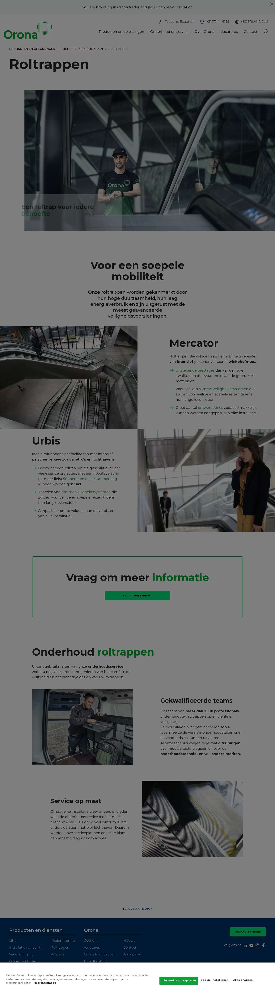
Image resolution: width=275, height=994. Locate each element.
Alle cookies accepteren (179, 983)
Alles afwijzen (243, 983)
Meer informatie (45, 986)
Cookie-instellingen (214, 983)
